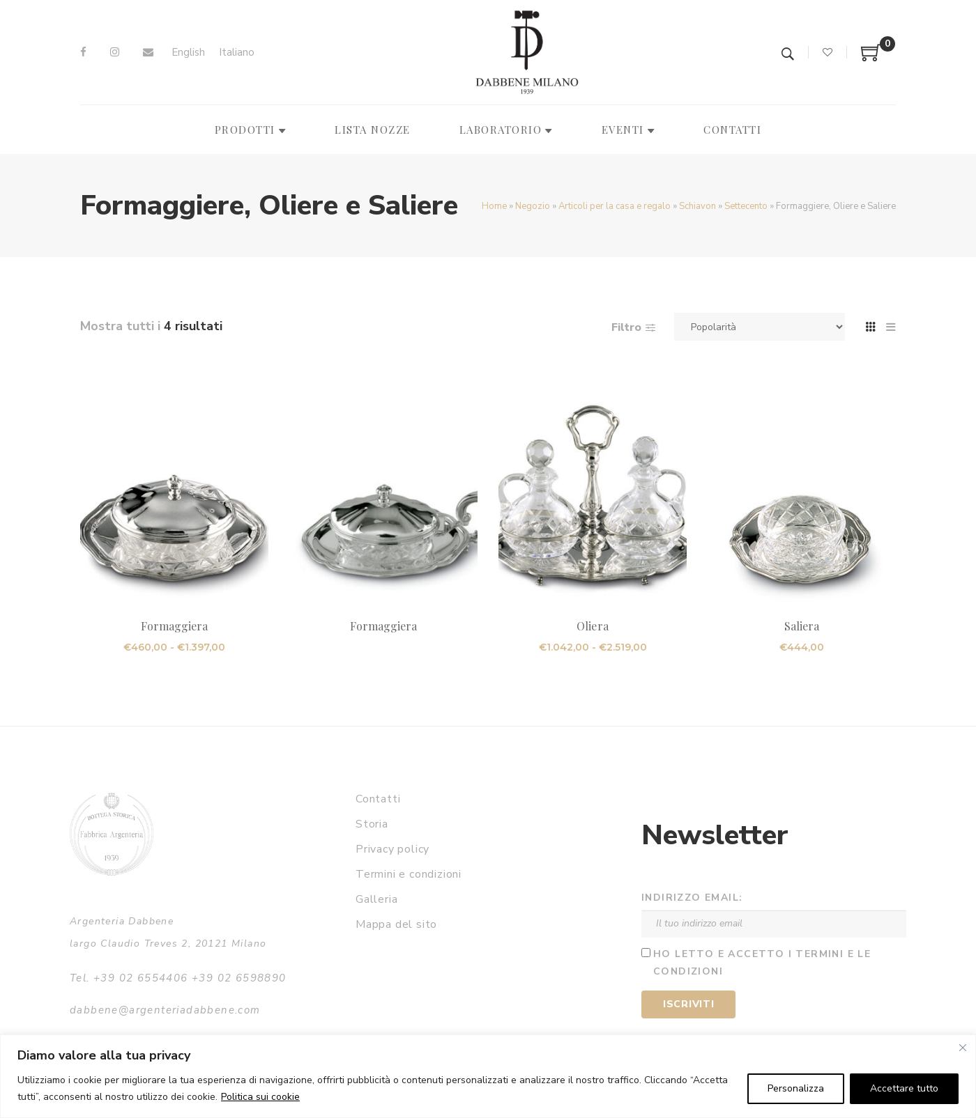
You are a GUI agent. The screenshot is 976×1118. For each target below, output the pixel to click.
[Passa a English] (188, 52)
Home (494, 206)
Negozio (532, 206)
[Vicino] (962, 1047)
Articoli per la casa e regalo (614, 206)
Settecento (746, 206)
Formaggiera (174, 626)
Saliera (801, 626)
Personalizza (796, 1088)
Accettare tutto (904, 1088)
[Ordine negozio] (759, 327)
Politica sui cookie (260, 1096)
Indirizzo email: (691, 897)
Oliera (592, 626)
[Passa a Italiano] (236, 52)
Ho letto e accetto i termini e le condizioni (762, 962)
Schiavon (697, 206)
